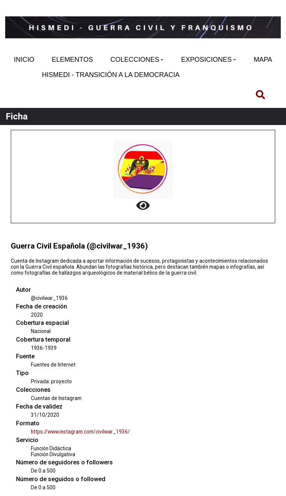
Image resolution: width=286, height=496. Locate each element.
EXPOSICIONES (208, 59)
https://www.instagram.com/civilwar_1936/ (80, 432)
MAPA (263, 59)
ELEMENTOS (72, 59)
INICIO (24, 59)
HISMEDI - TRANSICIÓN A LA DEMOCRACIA (110, 75)
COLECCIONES (136, 59)
